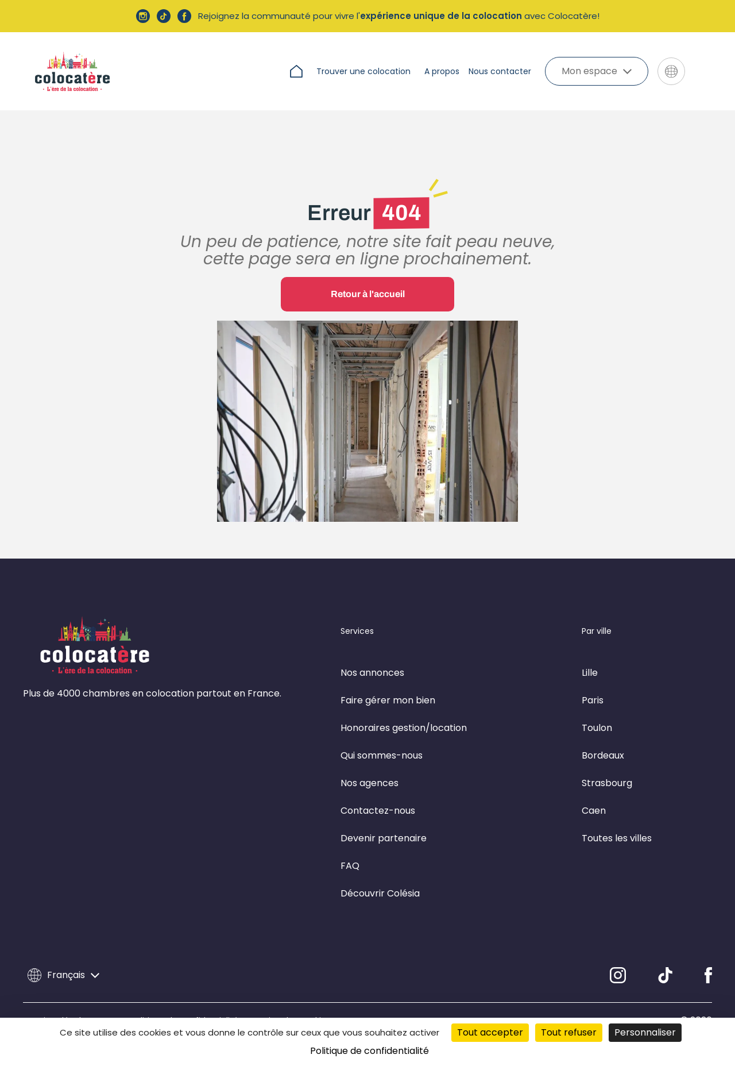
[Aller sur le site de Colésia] (703, 71)
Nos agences (370, 783)
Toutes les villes (617, 838)
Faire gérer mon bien (388, 700)
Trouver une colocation (363, 71)
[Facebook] (708, 975)
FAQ (350, 865)
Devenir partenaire (384, 838)
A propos (441, 71)
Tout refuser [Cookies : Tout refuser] (569, 1032)
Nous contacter (500, 71)
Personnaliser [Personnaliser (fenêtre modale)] (645, 1032)
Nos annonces (372, 672)
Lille (590, 672)
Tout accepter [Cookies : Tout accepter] (490, 1032)
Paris (593, 700)
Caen (594, 810)
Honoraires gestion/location (404, 727)
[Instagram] (618, 975)
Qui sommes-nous (382, 755)
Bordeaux (603, 755)
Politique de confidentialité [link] (369, 1050)
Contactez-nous (378, 810)
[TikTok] (665, 975)
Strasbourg (607, 783)
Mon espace (597, 71)
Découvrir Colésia (380, 893)
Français (63, 975)
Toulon (597, 727)
